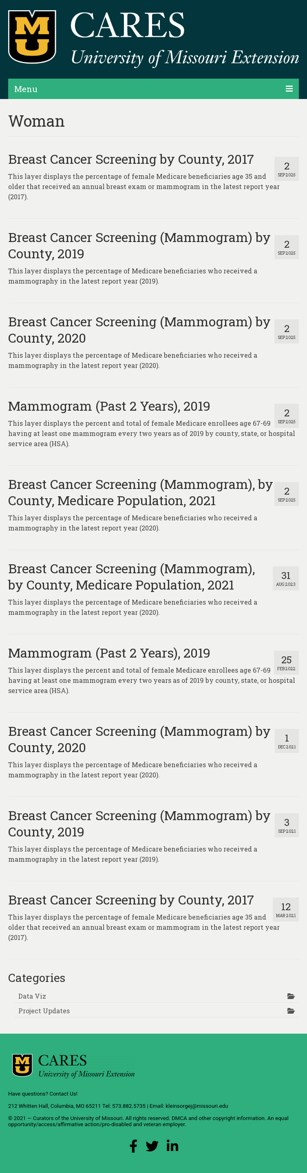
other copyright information (232, 1118)
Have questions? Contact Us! (42, 1094)
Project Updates (44, 1010)
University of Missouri (96, 1118)
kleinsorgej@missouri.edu (197, 1106)
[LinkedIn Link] (172, 1148)
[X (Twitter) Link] (152, 1148)
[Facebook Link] (133, 1148)
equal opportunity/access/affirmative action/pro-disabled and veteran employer (148, 1121)
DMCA (179, 1118)
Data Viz (32, 996)
